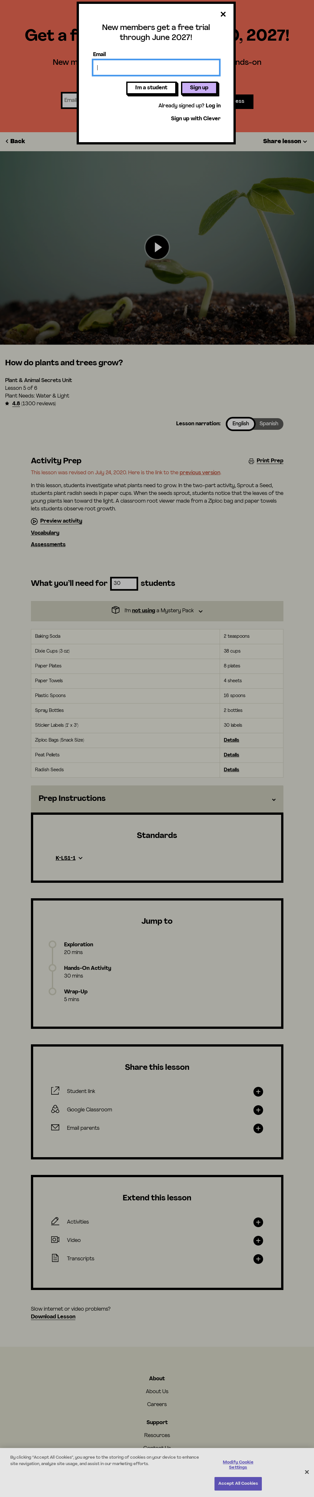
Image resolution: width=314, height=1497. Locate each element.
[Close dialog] (223, 15)
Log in (213, 106)
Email (99, 54)
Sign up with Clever (196, 119)
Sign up (199, 88)
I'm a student (151, 88)
